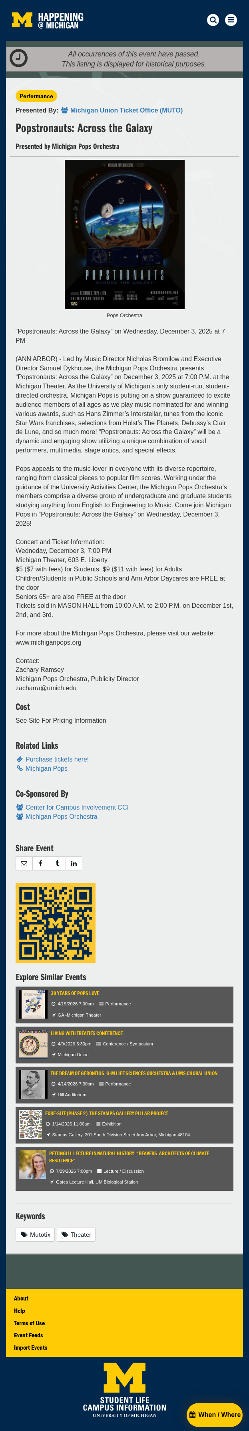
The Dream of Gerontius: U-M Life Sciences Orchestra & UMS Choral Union (134, 1073)
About (21, 1298)
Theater (76, 1234)
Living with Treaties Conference (87, 1033)
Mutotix (35, 1234)
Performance (36, 96)
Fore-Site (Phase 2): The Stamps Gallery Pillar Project (106, 1113)
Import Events (31, 1347)
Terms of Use (29, 1323)
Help (19, 1310)
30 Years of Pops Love (75, 993)
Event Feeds (28, 1335)
